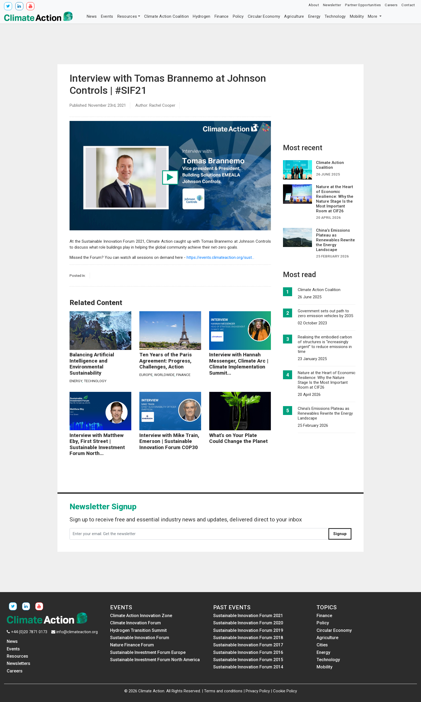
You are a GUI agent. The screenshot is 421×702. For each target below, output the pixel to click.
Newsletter (332, 5)
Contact (408, 5)
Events (107, 16)
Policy (238, 16)
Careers (391, 5)
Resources (127, 16)
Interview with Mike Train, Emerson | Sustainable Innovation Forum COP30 (169, 441)
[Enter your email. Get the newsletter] (199, 534)
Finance (222, 16)
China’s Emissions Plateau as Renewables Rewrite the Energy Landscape (325, 413)
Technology (335, 16)
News (92, 16)
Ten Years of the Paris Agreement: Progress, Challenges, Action (165, 361)
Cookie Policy (285, 691)
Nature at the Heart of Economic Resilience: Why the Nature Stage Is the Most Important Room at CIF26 (326, 380)
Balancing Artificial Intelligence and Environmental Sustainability (92, 364)
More (373, 16)
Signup (340, 533)
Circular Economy (264, 16)
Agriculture (294, 16)
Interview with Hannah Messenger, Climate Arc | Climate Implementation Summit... (238, 364)
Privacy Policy (258, 691)
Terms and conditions (223, 691)
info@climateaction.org (77, 631)
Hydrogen (201, 16)
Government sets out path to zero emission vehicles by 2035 (325, 313)
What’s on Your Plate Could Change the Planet (238, 438)
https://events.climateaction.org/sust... (220, 257)
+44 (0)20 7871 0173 (29, 631)
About (314, 5)
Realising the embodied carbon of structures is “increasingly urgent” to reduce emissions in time (325, 344)
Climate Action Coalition (166, 16)
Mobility (357, 16)
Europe (146, 375)
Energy (314, 16)
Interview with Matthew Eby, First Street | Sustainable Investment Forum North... (97, 444)
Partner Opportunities (363, 5)
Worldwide (164, 375)
